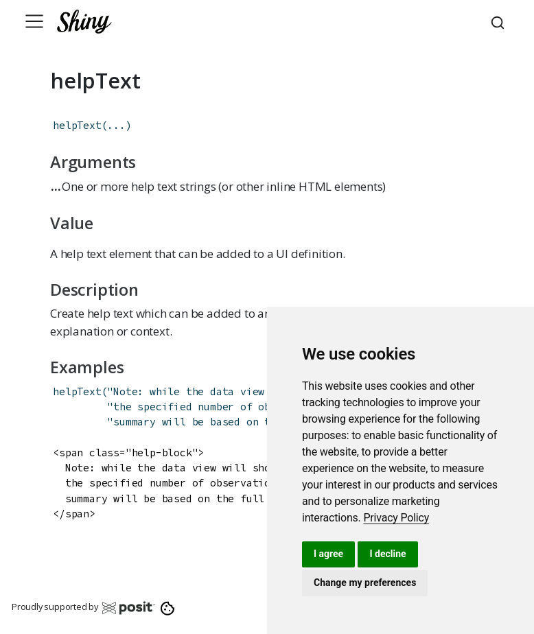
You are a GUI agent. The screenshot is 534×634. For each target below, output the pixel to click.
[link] (396, 517)
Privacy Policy (396, 517)
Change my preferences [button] (365, 582)
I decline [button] (387, 553)
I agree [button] (328, 553)
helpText (77, 125)
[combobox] (499, 21)
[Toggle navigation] (34, 21)
